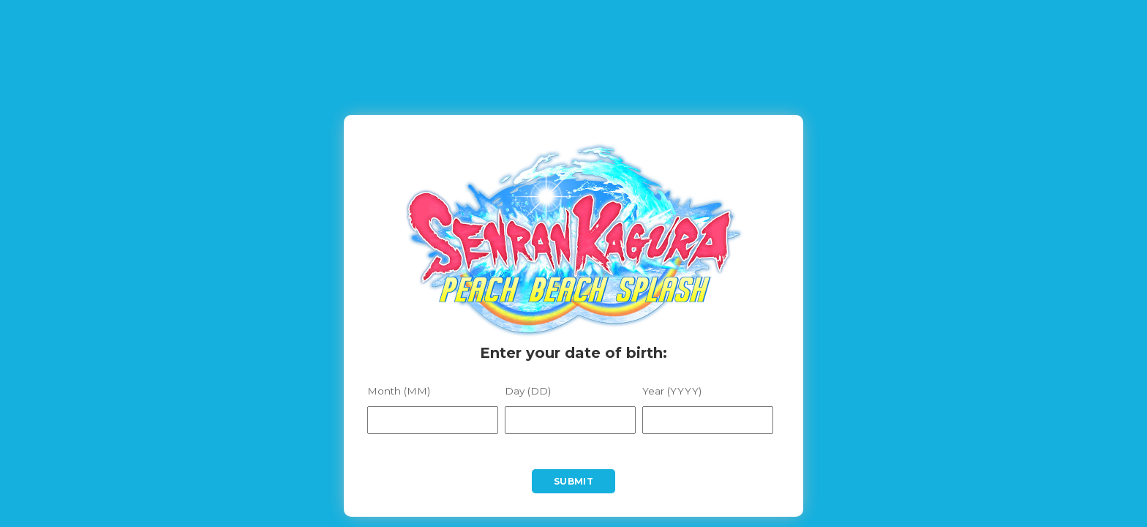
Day (528, 391)
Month (398, 391)
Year (672, 391)
